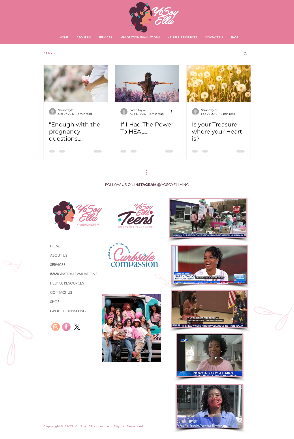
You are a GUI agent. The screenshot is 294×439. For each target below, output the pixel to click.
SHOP (54, 302)
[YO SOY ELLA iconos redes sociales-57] (55, 326)
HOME (55, 246)
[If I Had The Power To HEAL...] (147, 83)
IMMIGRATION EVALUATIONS (69, 274)
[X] (77, 326)
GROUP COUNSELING (68, 311)
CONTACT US (61, 292)
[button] (245, 53)
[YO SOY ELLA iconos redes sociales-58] (66, 326)
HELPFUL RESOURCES (67, 283)
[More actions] (101, 111)
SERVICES (58, 264)
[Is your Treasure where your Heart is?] (219, 83)
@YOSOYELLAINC (173, 185)
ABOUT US (58, 255)
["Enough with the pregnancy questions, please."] (76, 83)
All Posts (49, 53)
